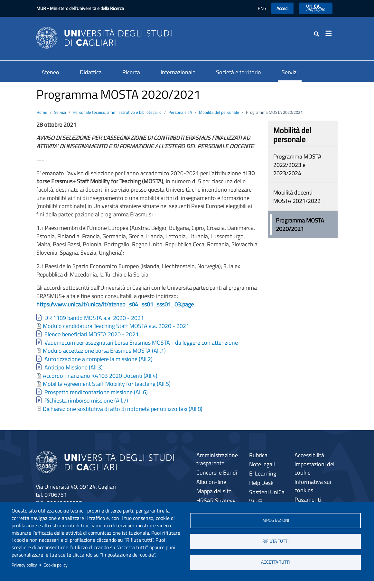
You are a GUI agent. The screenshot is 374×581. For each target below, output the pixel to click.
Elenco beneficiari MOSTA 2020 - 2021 (91, 334)
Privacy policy (24, 565)
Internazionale (178, 72)
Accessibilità (309, 455)
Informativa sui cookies (313, 486)
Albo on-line (211, 481)
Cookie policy (55, 565)
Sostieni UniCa (267, 492)
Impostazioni (275, 520)
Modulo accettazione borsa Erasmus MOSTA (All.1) (104, 350)
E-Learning (262, 473)
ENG (262, 8)
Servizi (290, 72)
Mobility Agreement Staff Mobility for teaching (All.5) (107, 383)
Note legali (262, 464)
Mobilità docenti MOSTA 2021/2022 (297, 196)
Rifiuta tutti (275, 541)
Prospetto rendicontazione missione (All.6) (96, 392)
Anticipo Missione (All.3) (73, 367)
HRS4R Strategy (216, 500)
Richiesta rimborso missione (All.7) (86, 400)
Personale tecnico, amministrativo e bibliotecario (117, 112)
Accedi (282, 8)
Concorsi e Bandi (216, 472)
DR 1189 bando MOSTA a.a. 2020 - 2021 (94, 317)
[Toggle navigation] (330, 33)
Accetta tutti (275, 562)
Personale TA (180, 112)
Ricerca (131, 72)
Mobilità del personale (219, 112)
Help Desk (261, 482)
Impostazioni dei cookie (314, 468)
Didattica (91, 72)
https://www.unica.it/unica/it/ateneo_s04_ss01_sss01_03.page (115, 304)
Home (41, 112)
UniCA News (315, 8)
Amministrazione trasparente (217, 459)
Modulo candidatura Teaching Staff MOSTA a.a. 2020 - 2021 (116, 326)
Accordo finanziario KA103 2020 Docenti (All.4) (100, 375)
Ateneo (50, 72)
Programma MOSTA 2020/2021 (300, 224)
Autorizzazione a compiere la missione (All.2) (98, 359)
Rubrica (258, 455)
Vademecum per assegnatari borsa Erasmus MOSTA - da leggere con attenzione (141, 342)
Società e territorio (238, 72)
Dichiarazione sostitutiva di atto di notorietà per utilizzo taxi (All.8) (122, 408)
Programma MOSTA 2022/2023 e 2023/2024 (297, 164)
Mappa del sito (214, 491)
